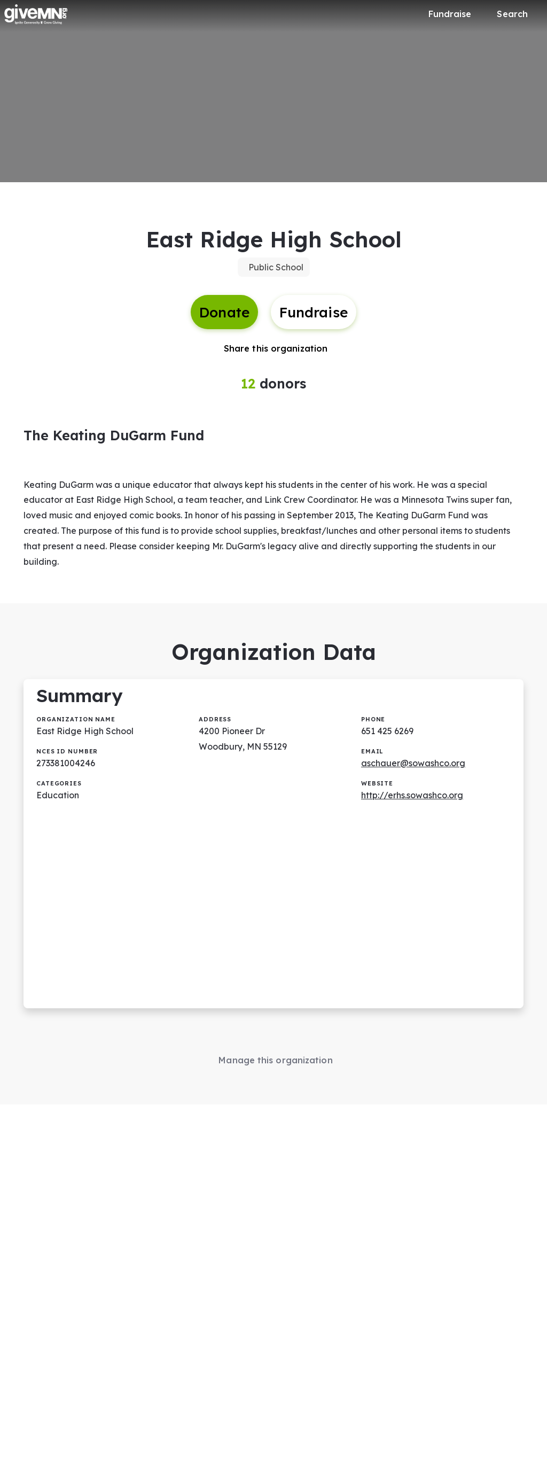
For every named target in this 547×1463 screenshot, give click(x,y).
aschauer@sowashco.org (413, 763)
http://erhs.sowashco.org (412, 795)
